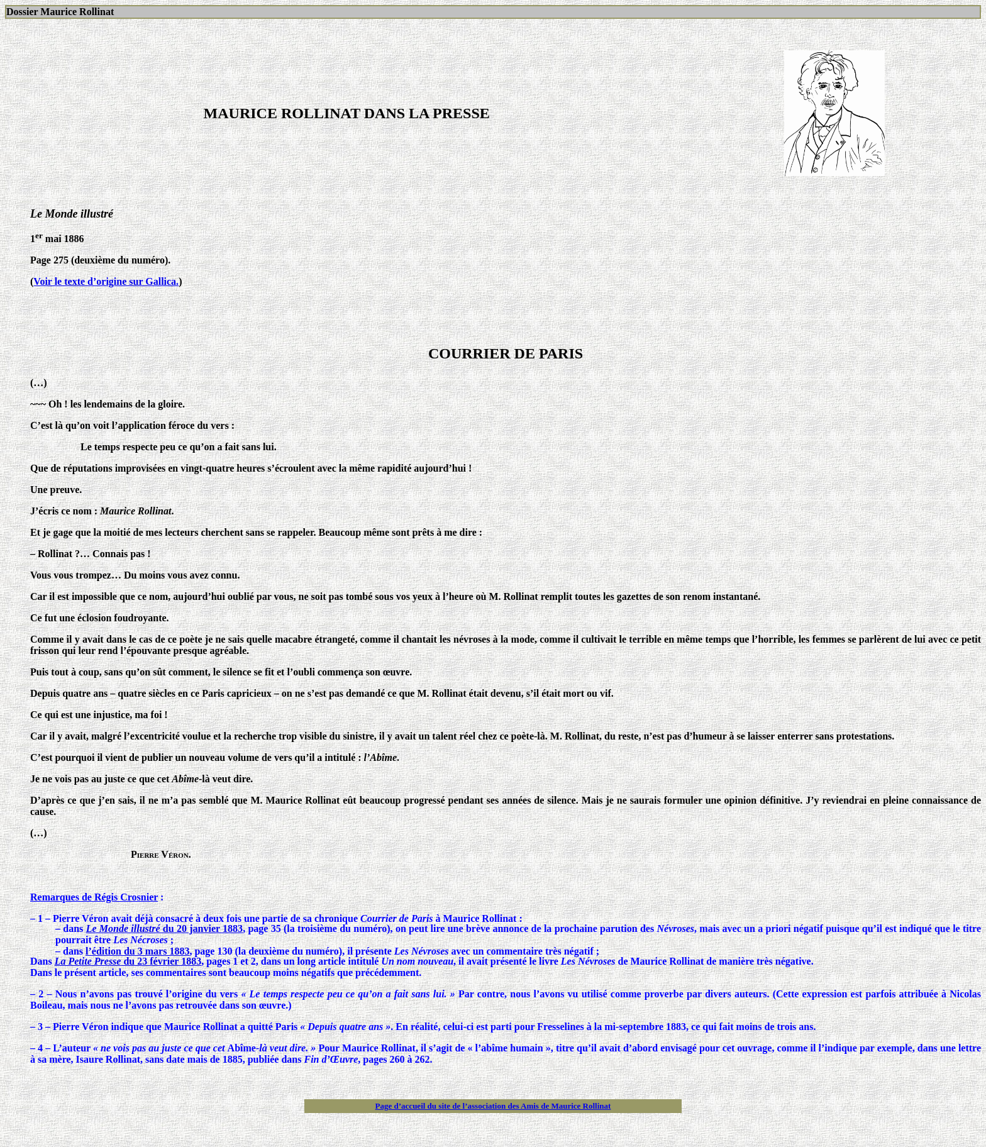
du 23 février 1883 (128, 961)
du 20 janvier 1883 (164, 928)
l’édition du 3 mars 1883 (137, 951)
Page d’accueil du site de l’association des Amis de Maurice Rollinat (493, 1106)
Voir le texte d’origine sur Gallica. (106, 281)
